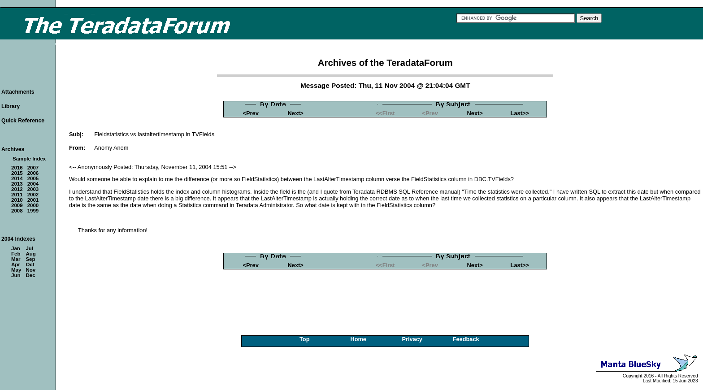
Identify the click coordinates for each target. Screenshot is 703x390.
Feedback (466, 339)
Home (358, 339)
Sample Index (29, 158)
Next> (296, 113)
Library (10, 106)
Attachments (18, 92)
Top (304, 339)
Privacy (412, 339)
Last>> (520, 113)
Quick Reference (22, 120)
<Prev (251, 113)
